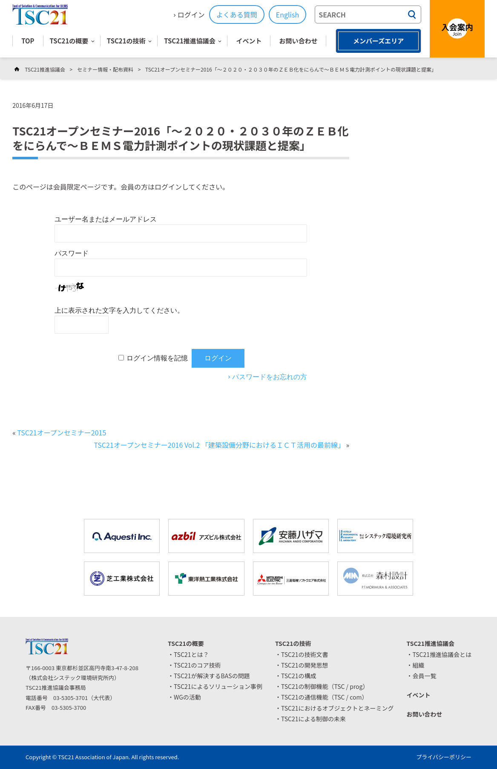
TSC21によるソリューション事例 (218, 686)
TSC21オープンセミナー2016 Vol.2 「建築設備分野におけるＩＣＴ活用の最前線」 (219, 445)
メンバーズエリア (378, 40)
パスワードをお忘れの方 (269, 376)
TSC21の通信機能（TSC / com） (324, 697)
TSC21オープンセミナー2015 (61, 432)
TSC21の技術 (126, 40)
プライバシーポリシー (443, 757)
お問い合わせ (298, 40)
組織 (418, 665)
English (287, 14)
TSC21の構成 (298, 675)
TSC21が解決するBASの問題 (212, 675)
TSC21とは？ (191, 654)
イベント (248, 40)
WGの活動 (187, 697)
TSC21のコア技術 (197, 665)
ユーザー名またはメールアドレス (106, 219)
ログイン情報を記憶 (157, 358)
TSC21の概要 (69, 40)
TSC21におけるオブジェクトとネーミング (337, 708)
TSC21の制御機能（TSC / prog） (325, 686)
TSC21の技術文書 (304, 654)
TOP (27, 40)
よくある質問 (236, 14)
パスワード (72, 253)
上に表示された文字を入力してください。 (119, 310)
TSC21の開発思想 (304, 665)
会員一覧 (424, 675)
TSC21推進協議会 (189, 40)
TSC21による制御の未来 (313, 718)
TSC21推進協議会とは (441, 654)
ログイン (191, 14)
